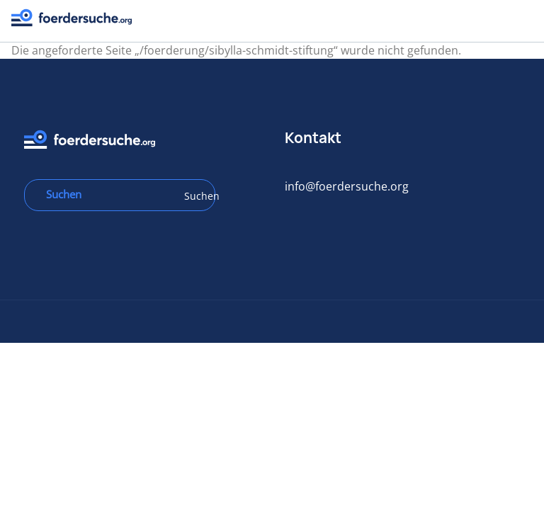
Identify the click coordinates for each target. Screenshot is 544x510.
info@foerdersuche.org (354, 186)
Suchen (209, 196)
